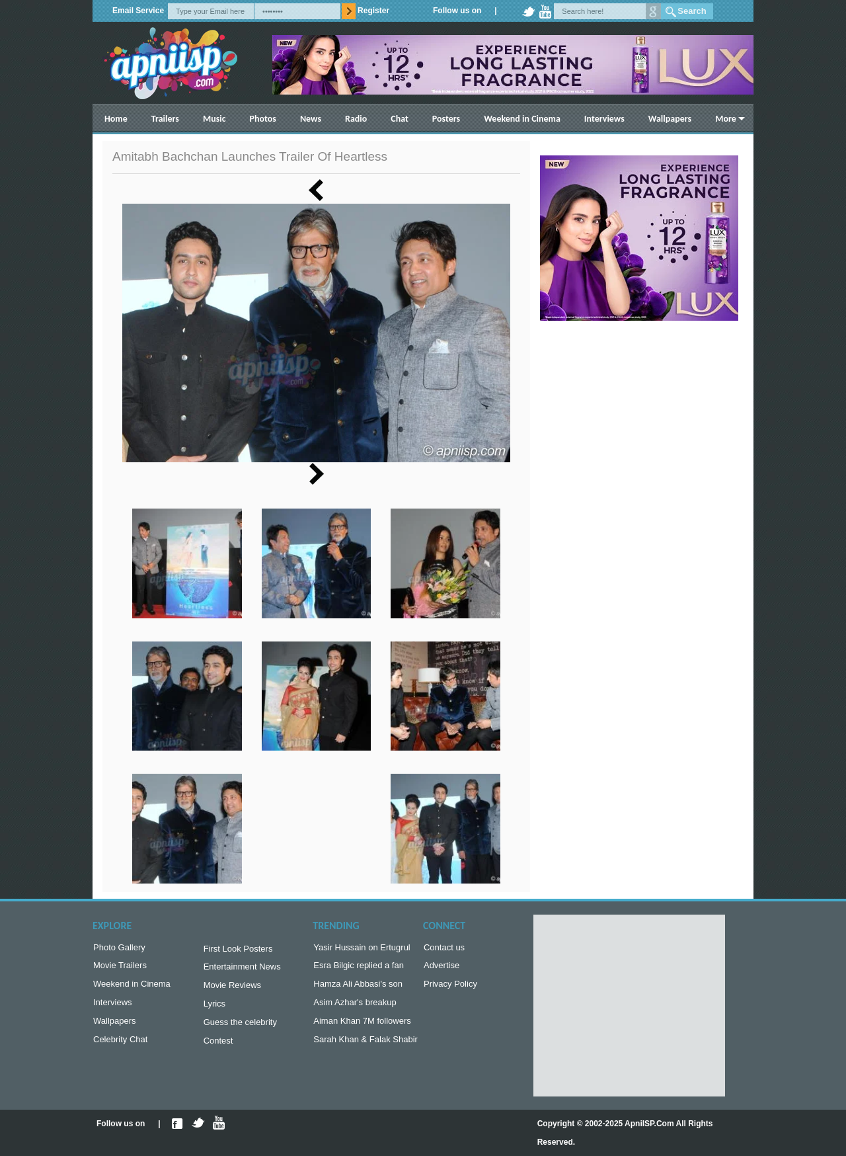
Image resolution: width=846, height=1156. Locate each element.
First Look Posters (238, 950)
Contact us (444, 949)
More (725, 118)
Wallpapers (669, 118)
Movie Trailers (120, 968)
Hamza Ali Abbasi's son (358, 988)
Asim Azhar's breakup (354, 1007)
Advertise (441, 968)
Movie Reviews (232, 989)
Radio (356, 118)
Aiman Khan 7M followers (361, 1027)
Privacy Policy (450, 988)
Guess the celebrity (240, 1029)
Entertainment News (242, 969)
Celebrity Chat (120, 1047)
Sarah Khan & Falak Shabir (365, 1047)
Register (373, 10)
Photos (263, 118)
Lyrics (214, 1009)
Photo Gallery (119, 949)
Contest (218, 1048)
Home (116, 118)
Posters (446, 118)
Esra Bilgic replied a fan (358, 968)
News (310, 118)
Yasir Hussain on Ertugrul (361, 949)
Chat (399, 118)
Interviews (604, 118)
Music (214, 118)
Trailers (165, 118)
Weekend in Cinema (522, 118)
